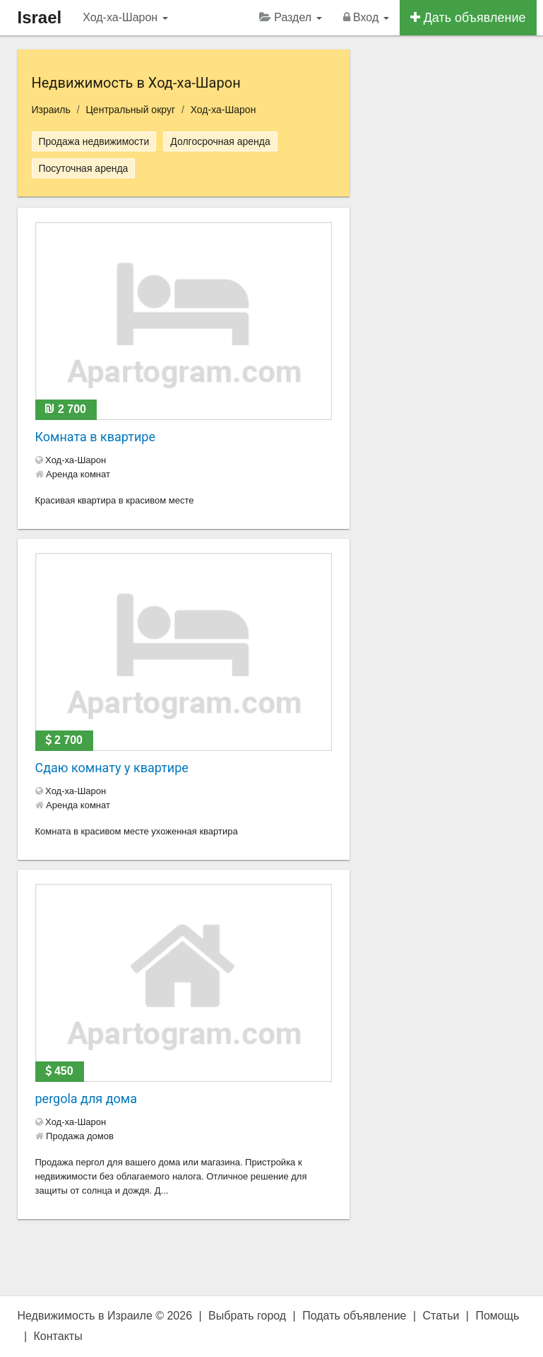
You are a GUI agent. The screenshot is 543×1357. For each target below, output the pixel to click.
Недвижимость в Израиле (85, 1316)
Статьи (441, 1316)
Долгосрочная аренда (220, 141)
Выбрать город (247, 1316)
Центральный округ (130, 109)
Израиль (51, 109)
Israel (40, 17)
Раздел (290, 17)
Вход (366, 17)
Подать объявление (354, 1316)
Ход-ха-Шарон (125, 17)
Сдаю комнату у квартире (112, 767)
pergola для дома (86, 1098)
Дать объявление (468, 18)
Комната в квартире (95, 436)
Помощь (497, 1316)
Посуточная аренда (84, 168)
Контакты (58, 1336)
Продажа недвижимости (94, 141)
